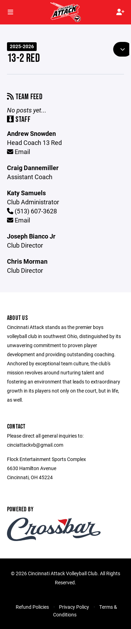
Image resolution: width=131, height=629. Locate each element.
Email (18, 151)
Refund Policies (32, 607)
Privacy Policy (74, 607)
